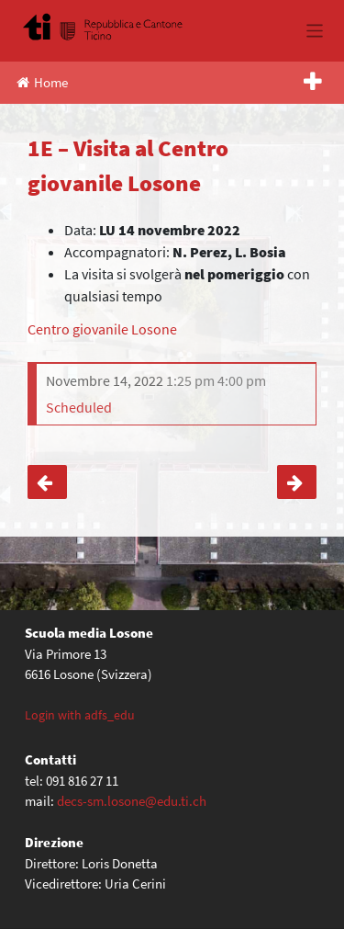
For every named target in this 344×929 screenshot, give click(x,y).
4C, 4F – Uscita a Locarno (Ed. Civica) (47, 482)
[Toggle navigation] (315, 30)
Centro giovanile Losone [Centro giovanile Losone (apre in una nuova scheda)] (102, 329)
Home (42, 82)
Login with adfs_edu (80, 715)
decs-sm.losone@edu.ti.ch (131, 801)
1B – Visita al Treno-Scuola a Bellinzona (296, 482)
